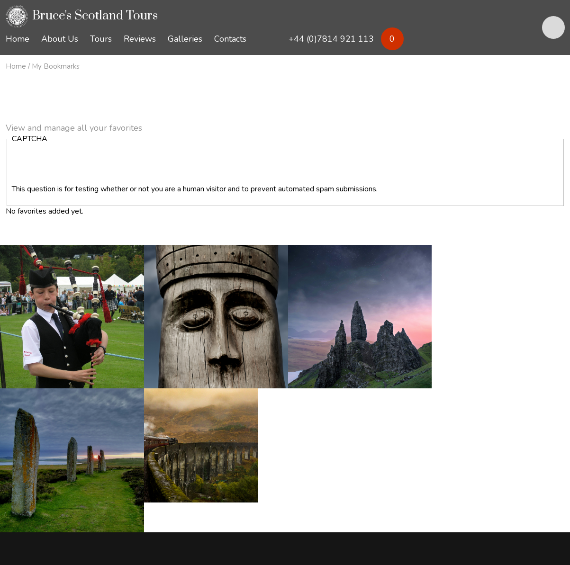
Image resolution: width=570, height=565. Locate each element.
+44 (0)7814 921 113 (57, 470)
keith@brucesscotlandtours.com (192, 480)
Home (16, 66)
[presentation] (84, 165)
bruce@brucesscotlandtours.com (80, 480)
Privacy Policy (28, 528)
